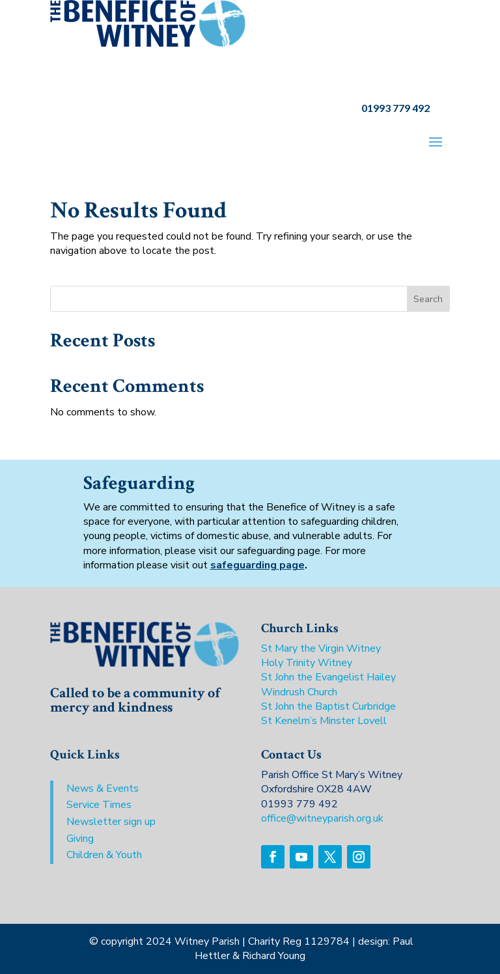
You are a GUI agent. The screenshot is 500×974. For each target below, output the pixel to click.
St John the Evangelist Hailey (328, 677)
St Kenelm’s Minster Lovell (324, 721)
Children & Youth (104, 855)
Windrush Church (299, 692)
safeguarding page (257, 565)
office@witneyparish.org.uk (322, 818)
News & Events (102, 788)
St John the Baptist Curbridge (328, 706)
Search (428, 299)
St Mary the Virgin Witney (321, 648)
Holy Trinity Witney (306, 663)
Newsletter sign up (111, 821)
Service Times (99, 805)
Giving (80, 838)
